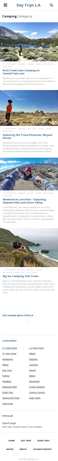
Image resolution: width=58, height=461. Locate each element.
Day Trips (32, 128)
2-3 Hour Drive (9, 128)
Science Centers (37, 392)
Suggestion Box (42, 449)
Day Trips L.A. (29, 5)
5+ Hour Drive (9, 64)
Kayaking (6, 381)
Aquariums (7, 359)
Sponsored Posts (10, 397)
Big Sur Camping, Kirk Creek (20, 276)
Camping (21, 64)
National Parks (9, 386)
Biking (5, 364)
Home (12, 440)
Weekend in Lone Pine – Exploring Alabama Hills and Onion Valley (24, 201)
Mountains (48, 64)
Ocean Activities (37, 386)
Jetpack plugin (9, 423)
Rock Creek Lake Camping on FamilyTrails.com (21, 72)
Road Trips (8, 66)
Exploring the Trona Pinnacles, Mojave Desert (27, 136)
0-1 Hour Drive (9, 348)
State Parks (32, 272)
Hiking (38, 64)
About (23, 449)
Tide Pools (7, 403)
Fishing (30, 64)
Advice (32, 353)
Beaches (21, 270)
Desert (41, 128)
